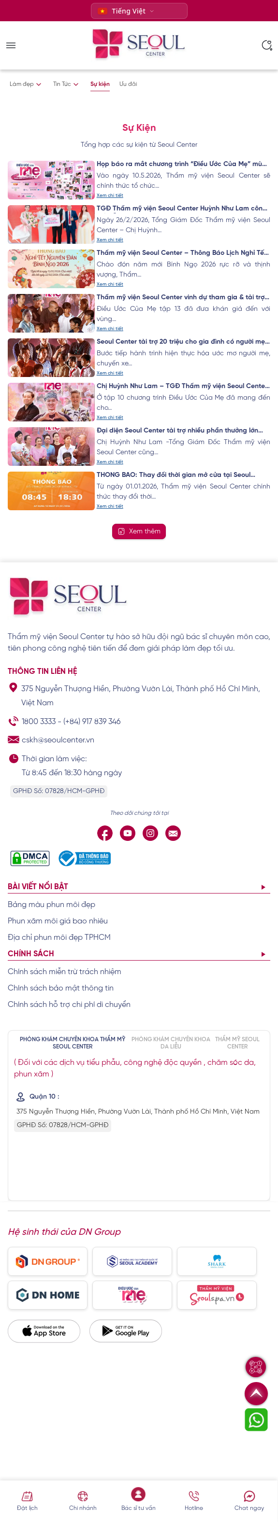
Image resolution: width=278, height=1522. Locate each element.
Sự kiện (100, 84)
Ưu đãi (128, 84)
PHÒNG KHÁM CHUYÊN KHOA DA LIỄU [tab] (171, 1042)
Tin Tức (62, 84)
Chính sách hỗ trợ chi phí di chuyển (69, 1005)
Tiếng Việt (122, 10)
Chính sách (31, 954)
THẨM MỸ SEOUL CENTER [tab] (237, 1042)
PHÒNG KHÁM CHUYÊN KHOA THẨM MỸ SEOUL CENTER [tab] (72, 1042)
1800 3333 (39, 722)
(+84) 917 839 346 (91, 722)
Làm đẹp (22, 84)
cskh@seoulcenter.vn (58, 740)
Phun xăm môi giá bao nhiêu (58, 921)
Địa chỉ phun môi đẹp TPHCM (59, 938)
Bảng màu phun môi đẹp (51, 905)
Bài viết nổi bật (38, 887)
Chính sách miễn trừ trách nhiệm (64, 972)
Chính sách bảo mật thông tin (61, 988)
